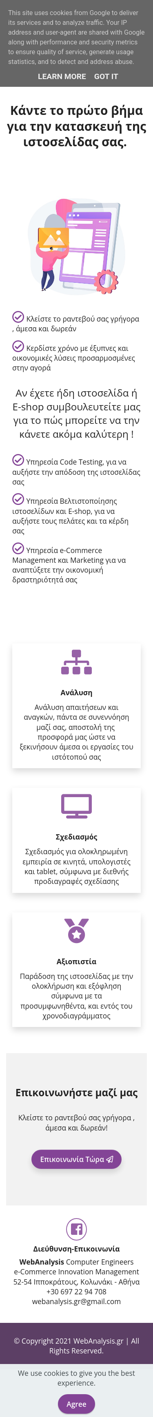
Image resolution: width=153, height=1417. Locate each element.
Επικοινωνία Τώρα (76, 1165)
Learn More (62, 76)
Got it (106, 76)
